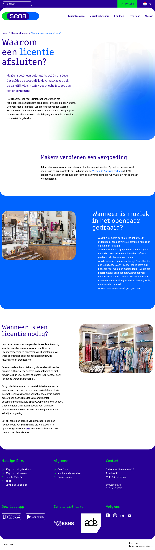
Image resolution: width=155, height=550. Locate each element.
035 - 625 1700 (114, 488)
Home (5, 33)
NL (147, 4)
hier (28, 428)
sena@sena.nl (113, 484)
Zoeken (9, 3)
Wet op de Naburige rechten (107, 171)
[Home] (20, 16)
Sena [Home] (10, 545)
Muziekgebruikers (19, 33)
